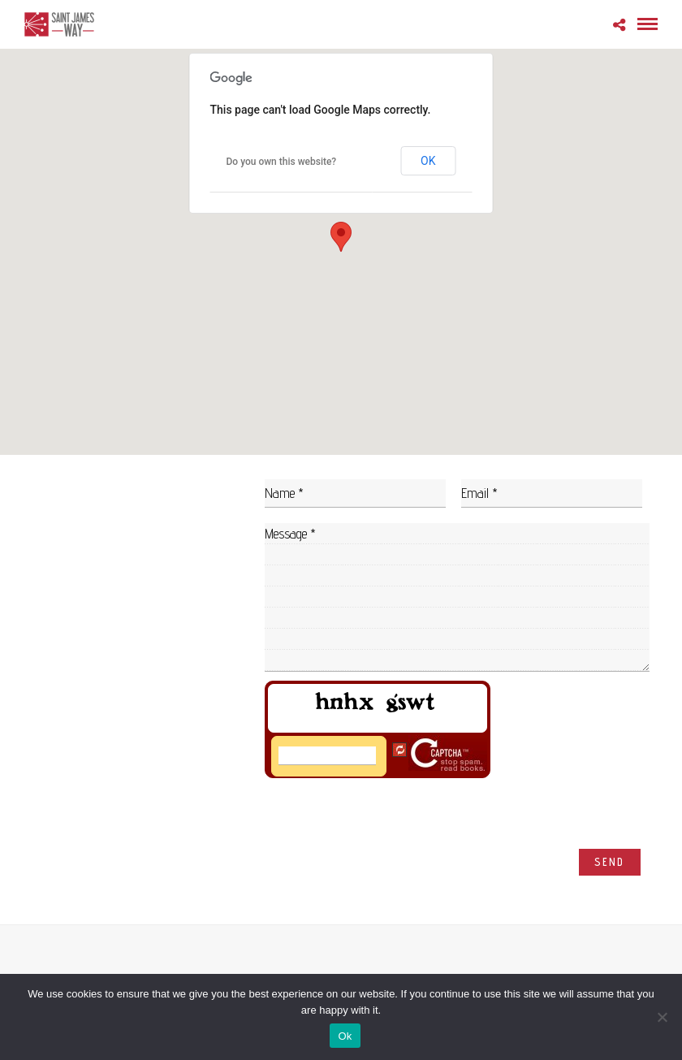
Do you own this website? (282, 161)
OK (428, 160)
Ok (345, 1036)
